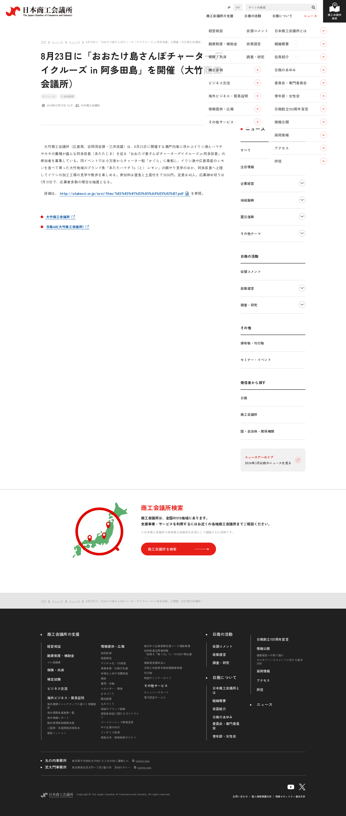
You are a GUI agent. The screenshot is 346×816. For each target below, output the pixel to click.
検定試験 (54, 679)
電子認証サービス (155, 697)
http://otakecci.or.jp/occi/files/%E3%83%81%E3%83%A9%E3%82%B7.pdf (122, 193)
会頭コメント (251, 271)
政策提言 (247, 288)
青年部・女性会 (224, 736)
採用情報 (263, 671)
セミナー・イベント (256, 359)
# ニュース (49, 96)
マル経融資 (54, 662)
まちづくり (108, 693)
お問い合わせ (240, 796)
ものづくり (108, 704)
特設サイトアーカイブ (157, 678)
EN (238, 7)
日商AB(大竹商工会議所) (65, 226)
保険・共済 (55, 670)
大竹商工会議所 (58, 216)
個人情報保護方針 (262, 796)
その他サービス (156, 685)
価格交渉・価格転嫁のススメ (118, 737)
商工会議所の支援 (63, 634)
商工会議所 (249, 414)
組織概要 (219, 701)
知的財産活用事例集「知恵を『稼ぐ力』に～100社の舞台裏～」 (168, 654)
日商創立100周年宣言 (273, 639)
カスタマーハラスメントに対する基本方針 (280, 661)
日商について (224, 677)
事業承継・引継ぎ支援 (114, 668)
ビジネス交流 (57, 688)
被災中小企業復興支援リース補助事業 (167, 646)
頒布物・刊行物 (252, 343)
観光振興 (106, 699)
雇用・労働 (108, 683)
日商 (244, 398)
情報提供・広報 (112, 646)
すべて (246, 150)
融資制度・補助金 (60, 655)
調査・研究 (249, 305)
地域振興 (247, 200)
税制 (103, 678)
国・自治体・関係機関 (257, 431)
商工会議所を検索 (178, 549)
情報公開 (263, 648)
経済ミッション (56, 733)
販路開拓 (106, 658)
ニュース (310, 15)
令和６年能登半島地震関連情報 (163, 668)
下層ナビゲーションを (302, 183)
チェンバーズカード (156, 692)
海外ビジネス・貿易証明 (66, 698)
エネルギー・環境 (112, 688)
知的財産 (106, 653)
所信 (260, 689)
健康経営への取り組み (270, 655)
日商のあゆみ (222, 717)
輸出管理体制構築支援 (60, 723)
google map (142, 761)
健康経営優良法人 (155, 663)
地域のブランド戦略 (113, 709)
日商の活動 (222, 634)
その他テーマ (251, 233)
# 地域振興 (67, 96)
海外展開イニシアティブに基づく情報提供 (71, 705)
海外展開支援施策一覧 (60, 712)
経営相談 (54, 646)
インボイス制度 (110, 732)
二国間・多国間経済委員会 (63, 728)
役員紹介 (219, 709)
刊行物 (148, 673)
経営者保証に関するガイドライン (120, 715)
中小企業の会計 (110, 727)
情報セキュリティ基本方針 (290, 796)
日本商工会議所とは (226, 690)
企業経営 (247, 183)
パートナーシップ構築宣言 (117, 722)
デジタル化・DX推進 (113, 663)
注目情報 (247, 167)
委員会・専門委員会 (226, 725)
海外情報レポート (58, 717)
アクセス (263, 680)
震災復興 (247, 216)
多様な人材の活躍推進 (114, 673)
